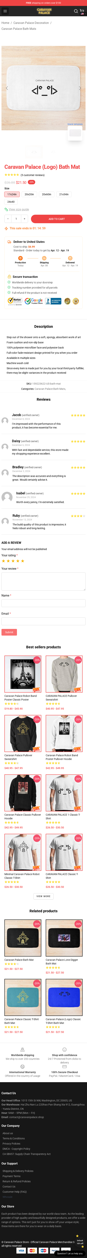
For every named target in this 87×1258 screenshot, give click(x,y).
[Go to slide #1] (34, 151)
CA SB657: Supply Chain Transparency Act (27, 1154)
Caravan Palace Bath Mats (18, 29)
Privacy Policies (11, 1143)
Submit (9, 632)
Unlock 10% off (80, 1241)
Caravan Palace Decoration (31, 23)
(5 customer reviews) (33, 175)
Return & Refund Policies (17, 1181)
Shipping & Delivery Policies (18, 1171)
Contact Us (9, 1186)
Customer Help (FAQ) (15, 1191)
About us (8, 1133)
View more (43, 896)
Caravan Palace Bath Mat (19, 959)
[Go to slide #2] (53, 151)
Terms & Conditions (14, 1138)
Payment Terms (11, 1176)
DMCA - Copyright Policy (16, 1148)
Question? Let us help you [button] (70, 1253)
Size (6, 188)
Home (5, 23)
